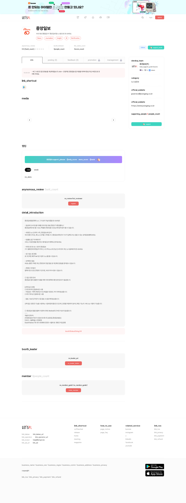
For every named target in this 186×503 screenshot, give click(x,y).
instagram (129, 432)
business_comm (69, 465)
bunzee (128, 429)
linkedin (128, 439)
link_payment (159, 436)
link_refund (158, 439)
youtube (129, 446)
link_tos (157, 429)
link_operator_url (41, 437)
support (146, 124)
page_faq (104, 432)
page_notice (105, 429)
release (77, 432)
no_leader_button (73, 363)
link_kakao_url (38, 434)
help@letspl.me (39, 440)
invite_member (73, 390)
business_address (84, 465)
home (76, 436)
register (73, 203)
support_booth (156, 47)
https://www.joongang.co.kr (142, 106)
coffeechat (78, 429)
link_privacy (158, 432)
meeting (77, 439)
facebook (129, 442)
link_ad (35, 443)
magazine (77, 442)
